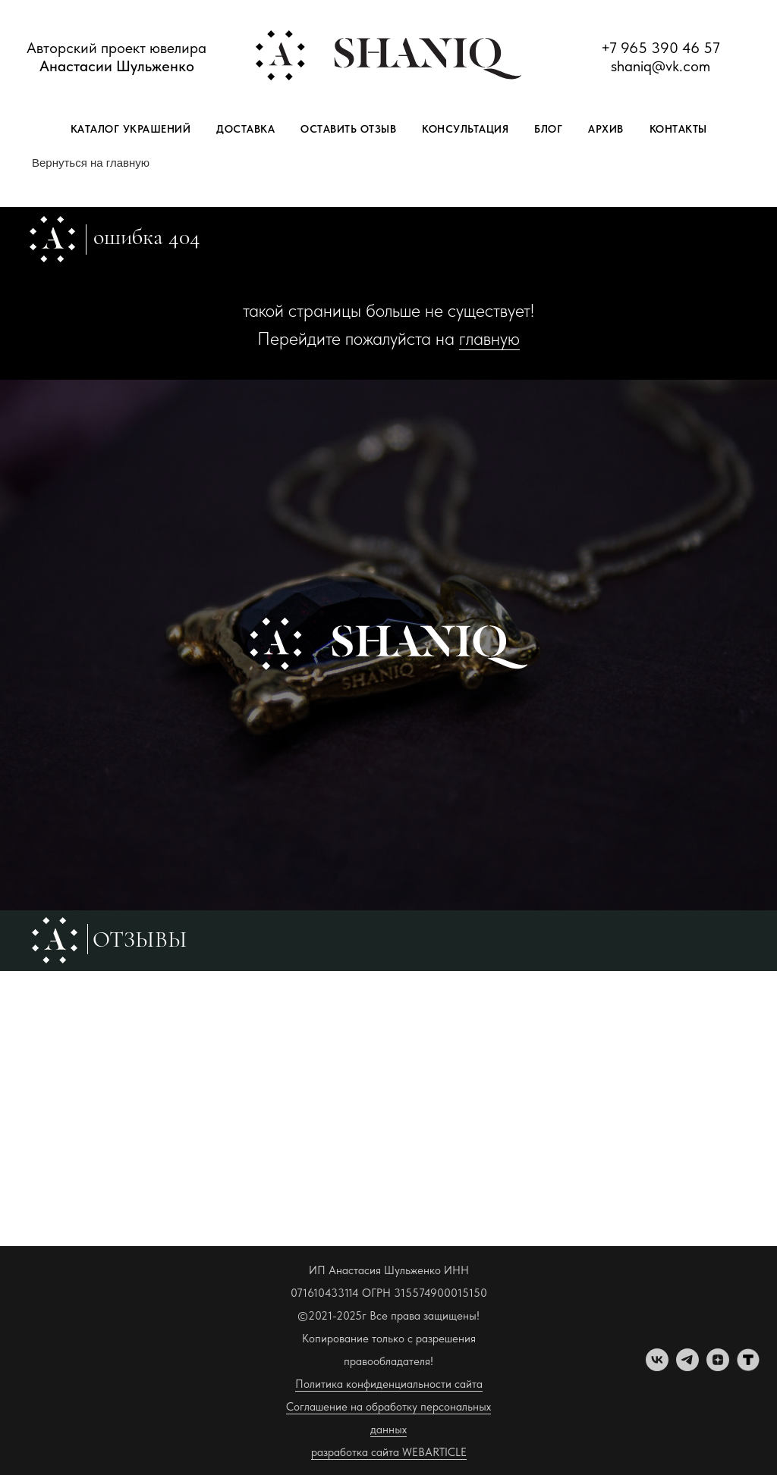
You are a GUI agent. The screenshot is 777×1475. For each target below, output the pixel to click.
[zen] (717, 1367)
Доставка (245, 129)
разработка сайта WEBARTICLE (389, 1452)
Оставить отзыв (348, 129)
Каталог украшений (131, 129)
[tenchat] (748, 1367)
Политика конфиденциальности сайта (389, 1384)
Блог (548, 129)
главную (489, 338)
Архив (606, 129)
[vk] (657, 1367)
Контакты (678, 129)
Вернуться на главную (90, 162)
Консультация (465, 129)
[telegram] (687, 1367)
